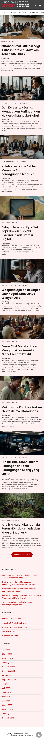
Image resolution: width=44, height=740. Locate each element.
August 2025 (7, 684)
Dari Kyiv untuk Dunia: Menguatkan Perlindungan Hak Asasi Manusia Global (21, 111)
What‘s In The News (18, 12)
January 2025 (7, 713)
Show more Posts (21, 554)
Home (5, 12)
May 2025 (6, 696)
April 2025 (6, 701)
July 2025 (6, 688)
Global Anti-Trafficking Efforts (15, 103)
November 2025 (8, 671)
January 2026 (7, 662)
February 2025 (8, 709)
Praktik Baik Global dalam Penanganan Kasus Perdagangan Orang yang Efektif (20, 468)
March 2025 (7, 705)
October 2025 (7, 675)
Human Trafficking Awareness (14, 162)
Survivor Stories (8, 631)
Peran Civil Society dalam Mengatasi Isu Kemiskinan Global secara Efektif (20, 350)
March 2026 (7, 654)
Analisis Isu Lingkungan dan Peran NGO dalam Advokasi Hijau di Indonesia (22, 528)
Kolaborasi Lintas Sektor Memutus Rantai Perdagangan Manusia (19, 170)
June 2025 (6, 692)
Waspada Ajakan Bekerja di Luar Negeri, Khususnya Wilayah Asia (21, 294)
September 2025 (9, 679)
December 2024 (8, 718)
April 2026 (6, 650)
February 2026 (8, 658)
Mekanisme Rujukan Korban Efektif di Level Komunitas (22, 409)
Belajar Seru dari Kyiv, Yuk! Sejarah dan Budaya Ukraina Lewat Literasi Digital (21, 233)
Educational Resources (10, 42)
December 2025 (8, 667)
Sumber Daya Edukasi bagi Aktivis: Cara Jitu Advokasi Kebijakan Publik (20, 50)
